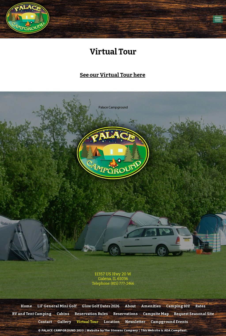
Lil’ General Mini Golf (57, 306)
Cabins (63, 314)
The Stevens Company (121, 330)
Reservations (125, 314)
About (130, 306)
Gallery (64, 322)
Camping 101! (178, 306)
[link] (113, 186)
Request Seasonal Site (194, 314)
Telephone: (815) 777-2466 (113, 283)
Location (112, 322)
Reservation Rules (91, 314)
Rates (200, 306)
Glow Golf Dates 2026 (100, 306)
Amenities (151, 306)
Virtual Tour (87, 322)
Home (26, 306)
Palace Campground (113, 107)
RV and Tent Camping (31, 314)
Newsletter (135, 322)
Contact (45, 322)
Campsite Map (156, 314)
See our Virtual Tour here (112, 75)
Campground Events (169, 322)
